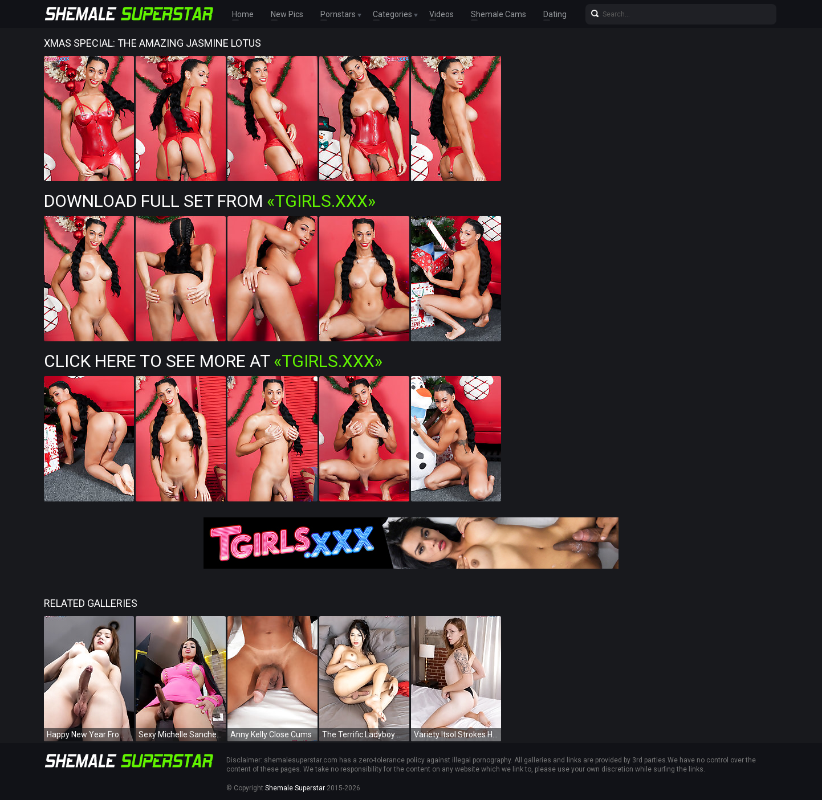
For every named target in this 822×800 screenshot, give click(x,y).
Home (243, 14)
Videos (441, 14)
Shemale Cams (498, 14)
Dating (555, 14)
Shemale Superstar (295, 788)
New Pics (287, 14)
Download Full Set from (210, 201)
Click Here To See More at (213, 361)
